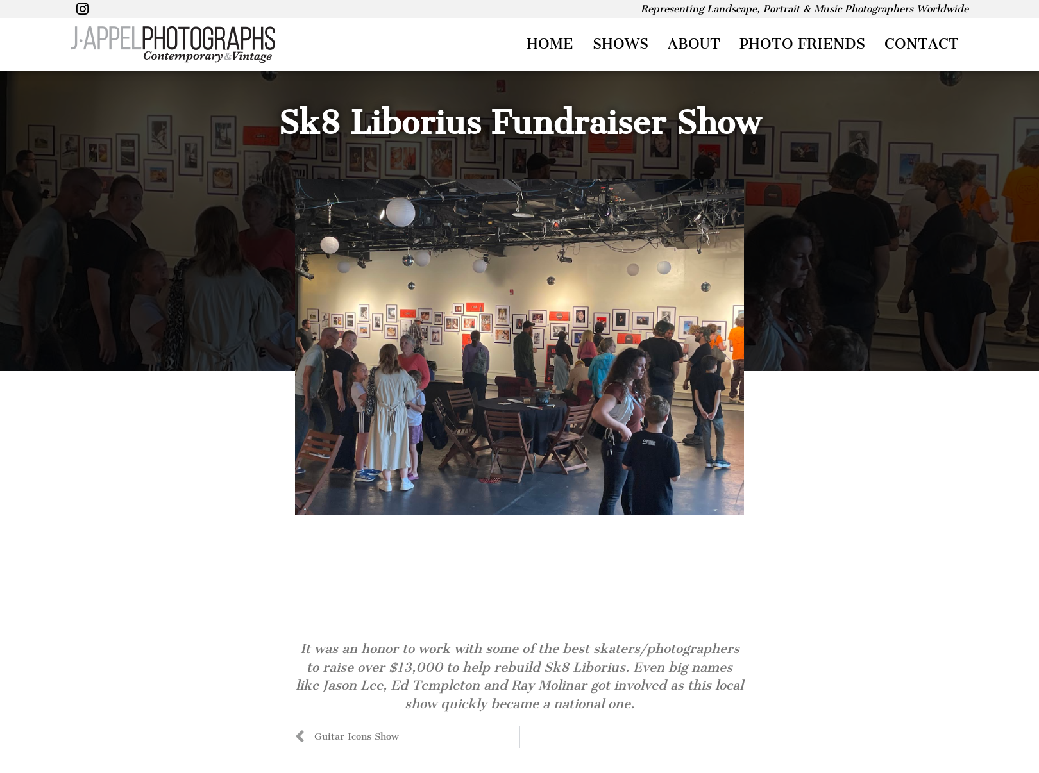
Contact (921, 44)
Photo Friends (802, 44)
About (694, 44)
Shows (620, 44)
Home (550, 44)
